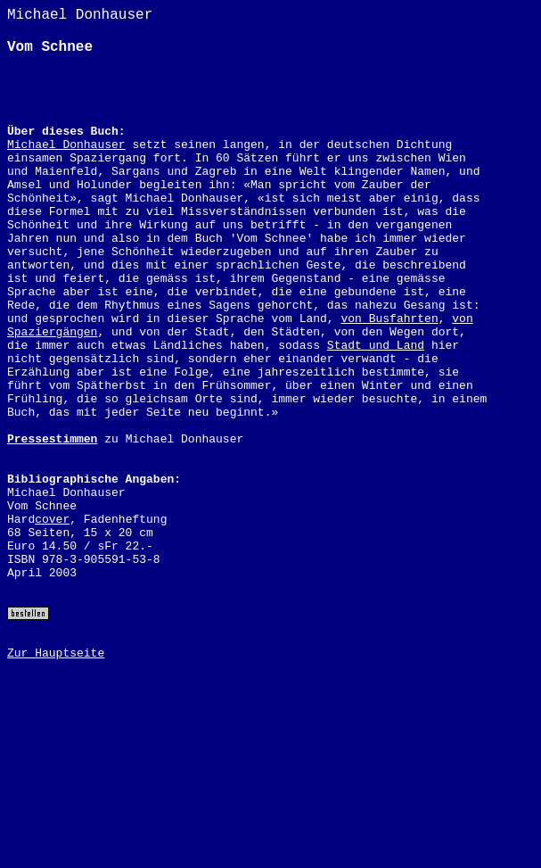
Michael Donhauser (66, 145)
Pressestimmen (52, 439)
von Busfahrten (389, 319)
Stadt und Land (375, 345)
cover (52, 519)
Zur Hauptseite (55, 653)
